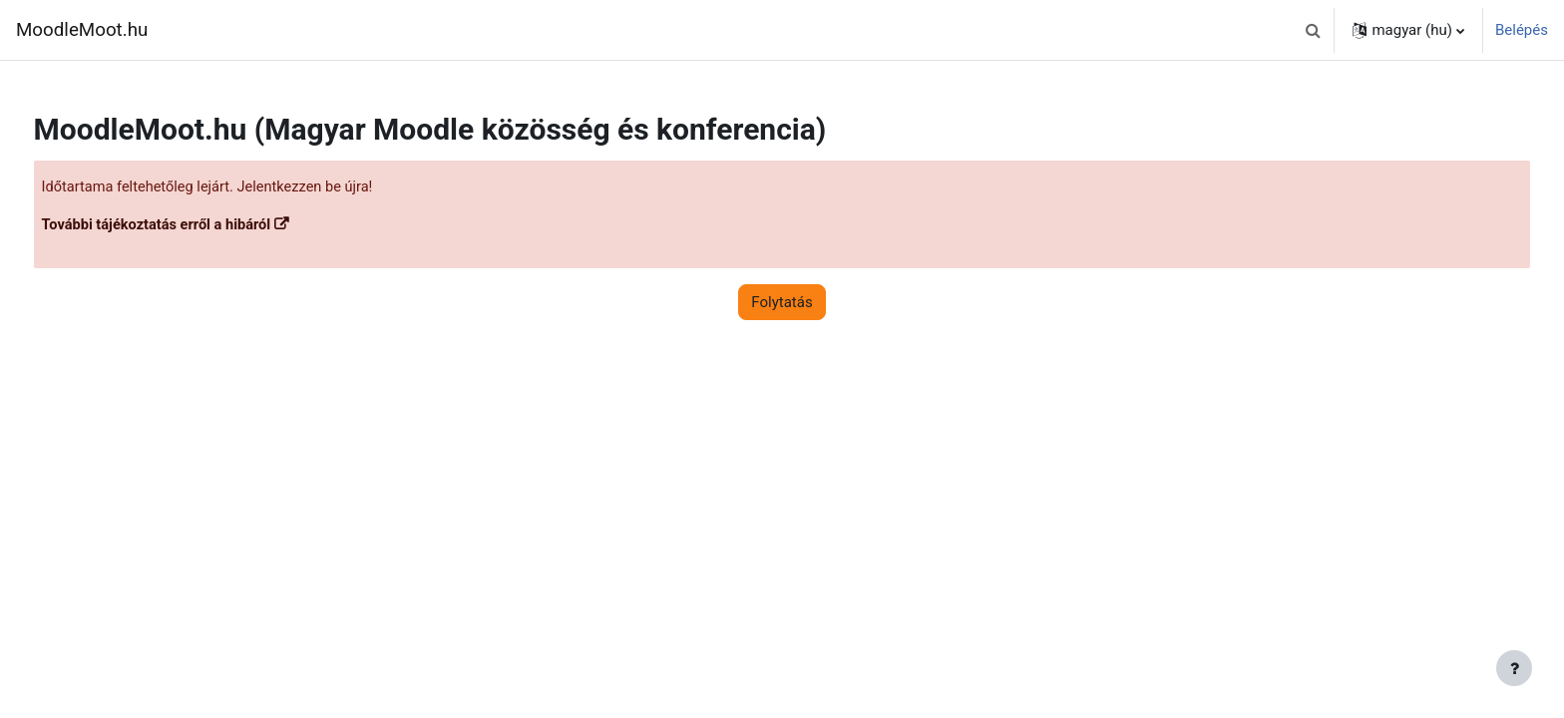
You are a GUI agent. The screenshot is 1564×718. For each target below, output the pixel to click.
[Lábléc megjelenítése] (1514, 668)
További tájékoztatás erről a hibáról (197, 226)
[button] (1313, 30)
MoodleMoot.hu (82, 30)
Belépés (1521, 30)
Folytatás (781, 303)
